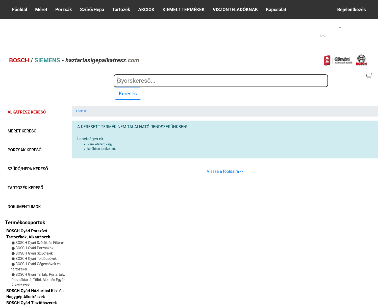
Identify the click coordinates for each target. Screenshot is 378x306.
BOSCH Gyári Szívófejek (34, 253)
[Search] (221, 80)
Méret (41, 9)
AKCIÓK (146, 9)
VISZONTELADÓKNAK (235, 9)
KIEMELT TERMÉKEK (184, 9)
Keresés (128, 94)
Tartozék (121, 9)
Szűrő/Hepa (92, 9)
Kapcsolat (276, 9)
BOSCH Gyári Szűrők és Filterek (39, 243)
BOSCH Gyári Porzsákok (34, 248)
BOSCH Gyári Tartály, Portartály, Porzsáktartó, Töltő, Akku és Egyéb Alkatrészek (38, 279)
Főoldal (19, 9)
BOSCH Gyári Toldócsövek (36, 259)
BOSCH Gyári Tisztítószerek (31, 302)
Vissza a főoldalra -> (225, 171)
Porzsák (63, 9)
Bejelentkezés (351, 9)
